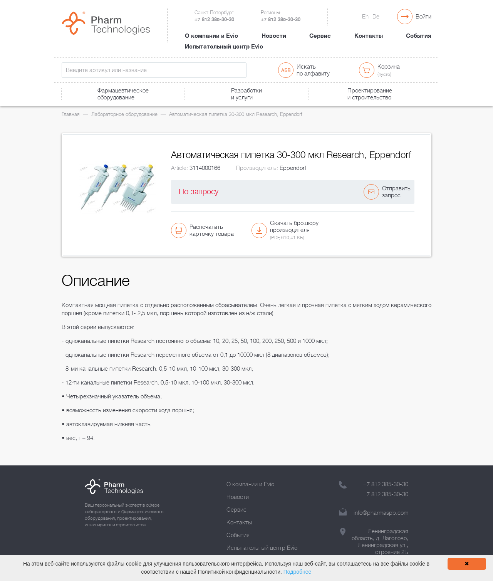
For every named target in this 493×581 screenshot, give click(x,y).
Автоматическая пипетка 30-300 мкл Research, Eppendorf (235, 114)
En (365, 16)
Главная (71, 114)
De (375, 16)
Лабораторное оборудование (124, 114)
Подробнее (297, 572)
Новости (274, 35)
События (418, 35)
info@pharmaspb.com (381, 512)
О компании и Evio (211, 35)
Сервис (320, 35)
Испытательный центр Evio (224, 46)
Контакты (368, 35)
